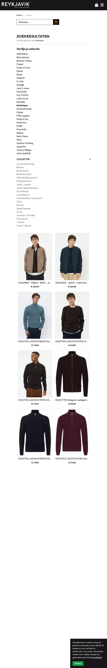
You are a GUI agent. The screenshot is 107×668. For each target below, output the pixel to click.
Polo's (19, 201)
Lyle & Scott (22, 98)
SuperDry (21, 146)
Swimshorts (22, 218)
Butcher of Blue (24, 60)
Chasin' (20, 64)
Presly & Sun (22, 119)
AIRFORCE (22, 53)
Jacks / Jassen (24, 184)
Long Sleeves (23, 194)
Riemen (20, 205)
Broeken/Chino (24, 174)
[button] (102, 5)
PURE (19, 126)
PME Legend (23, 115)
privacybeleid (96, 664)
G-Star (20, 81)
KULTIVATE (22, 95)
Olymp (20, 112)
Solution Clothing (25, 143)
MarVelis (21, 102)
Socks (19, 211)
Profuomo (21, 122)
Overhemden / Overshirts (29, 198)
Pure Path (21, 129)
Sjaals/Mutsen (24, 208)
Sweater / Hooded (26, 215)
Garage (20, 84)
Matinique (22, 105)
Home (19, 15)
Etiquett (21, 77)
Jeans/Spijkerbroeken (27, 187)
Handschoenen (24, 181)
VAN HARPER (24, 153)
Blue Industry (23, 57)
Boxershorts (23, 170)
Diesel (20, 71)
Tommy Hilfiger (24, 150)
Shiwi (19, 139)
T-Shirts (20, 222)
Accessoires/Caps (26, 163)
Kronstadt (22, 91)
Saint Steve (22, 136)
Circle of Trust (23, 67)
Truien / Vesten (24, 225)
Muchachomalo (24, 108)
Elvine (19, 74)
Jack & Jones (23, 88)
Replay (20, 132)
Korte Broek (23, 191)
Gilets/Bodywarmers (27, 177)
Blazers (20, 167)
